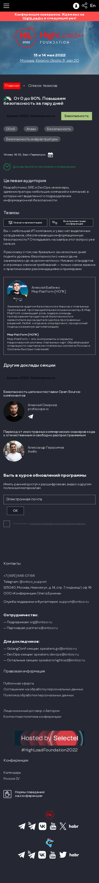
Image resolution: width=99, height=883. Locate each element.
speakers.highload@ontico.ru (62, 660)
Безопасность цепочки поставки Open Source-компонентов (42, 394)
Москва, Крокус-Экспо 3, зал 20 (49, 61)
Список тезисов (42, 86)
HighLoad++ (33, 18)
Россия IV (11, 778)
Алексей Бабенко (46, 288)
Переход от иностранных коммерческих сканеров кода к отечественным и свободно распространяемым (49, 433)
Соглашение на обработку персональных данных (43, 689)
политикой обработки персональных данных (57, 523)
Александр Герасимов (46, 448)
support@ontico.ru (74, 601)
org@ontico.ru (41, 622)
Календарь (12, 772)
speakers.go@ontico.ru (58, 648)
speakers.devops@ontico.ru (56, 654)
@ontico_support (33, 581)
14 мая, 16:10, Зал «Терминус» (24, 154)
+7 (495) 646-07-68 (19, 575)
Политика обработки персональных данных (38, 695)
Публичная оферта (18, 683)
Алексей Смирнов (42, 405)
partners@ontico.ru (41, 628)
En (93, 6)
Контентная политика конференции (32, 716)
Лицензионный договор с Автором (31, 711)
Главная (12, 86)
